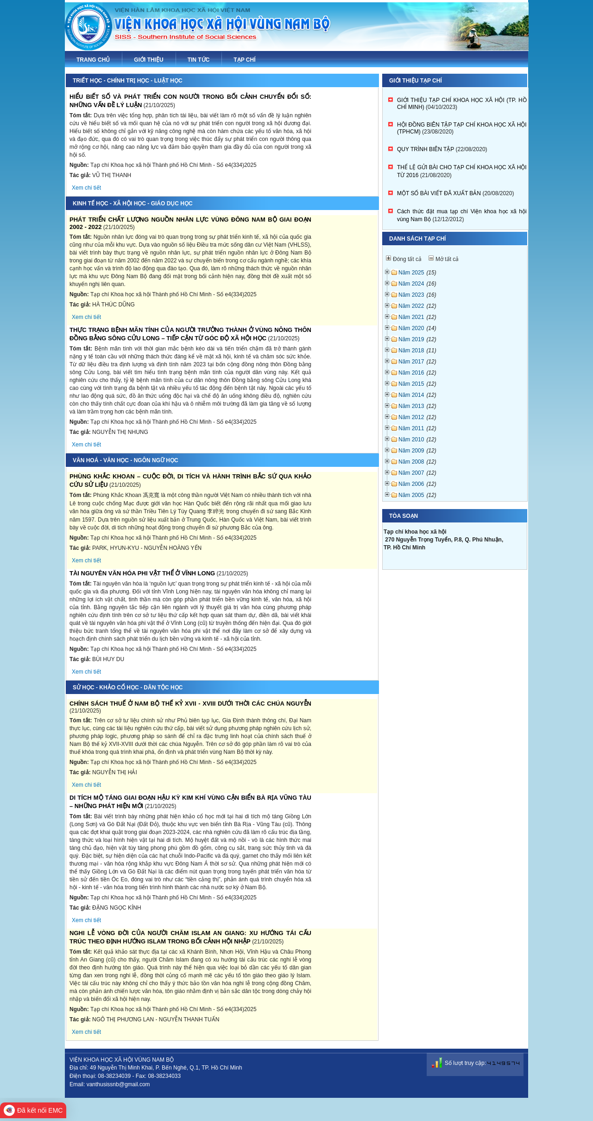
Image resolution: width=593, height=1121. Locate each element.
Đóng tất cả (407, 259)
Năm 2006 (411, 484)
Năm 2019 (411, 339)
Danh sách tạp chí (417, 239)
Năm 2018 (411, 350)
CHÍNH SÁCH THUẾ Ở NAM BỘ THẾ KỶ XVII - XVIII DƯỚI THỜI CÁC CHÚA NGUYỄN (190, 703)
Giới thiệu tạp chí (415, 80)
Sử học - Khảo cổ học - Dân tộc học (128, 687)
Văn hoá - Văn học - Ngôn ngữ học (125, 460)
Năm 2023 (411, 295)
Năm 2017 (411, 361)
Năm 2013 (411, 406)
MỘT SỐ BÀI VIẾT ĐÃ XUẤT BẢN (439, 193)
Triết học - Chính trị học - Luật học (128, 80)
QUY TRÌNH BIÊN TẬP (425, 149)
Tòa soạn (403, 516)
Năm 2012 (411, 417)
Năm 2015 (411, 384)
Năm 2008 (411, 462)
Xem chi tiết (86, 188)
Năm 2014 (411, 395)
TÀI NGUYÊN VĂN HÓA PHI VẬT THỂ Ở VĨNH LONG (142, 573)
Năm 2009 (411, 450)
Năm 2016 (411, 372)
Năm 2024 (411, 283)
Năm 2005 (411, 495)
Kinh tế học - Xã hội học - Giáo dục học (133, 203)
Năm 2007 (411, 473)
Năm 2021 (411, 317)
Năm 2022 (411, 306)
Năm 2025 (411, 272)
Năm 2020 (411, 328)
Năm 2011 (411, 428)
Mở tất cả (447, 259)
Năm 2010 (411, 439)
